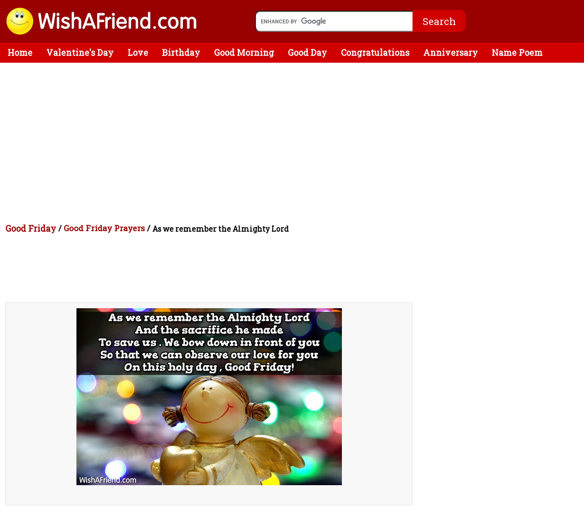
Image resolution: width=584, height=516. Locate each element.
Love (137, 52)
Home (19, 52)
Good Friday (30, 228)
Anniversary (450, 52)
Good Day (307, 52)
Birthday (181, 52)
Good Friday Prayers (104, 228)
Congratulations (375, 52)
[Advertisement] (294, 142)
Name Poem (517, 52)
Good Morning (244, 52)
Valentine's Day (80, 52)
